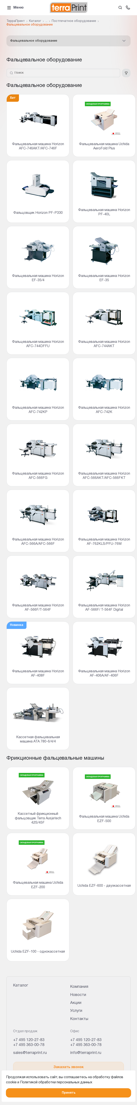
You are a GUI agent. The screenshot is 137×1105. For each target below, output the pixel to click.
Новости (78, 995)
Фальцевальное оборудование (68, 40)
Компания (79, 987)
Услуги (76, 1011)
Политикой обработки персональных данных (56, 1082)
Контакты (79, 1019)
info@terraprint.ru (85, 1053)
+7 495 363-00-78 (28, 1045)
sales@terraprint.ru (30, 1053)
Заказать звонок (68, 1067)
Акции (75, 1003)
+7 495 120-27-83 (28, 1040)
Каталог (20, 985)
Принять (68, 1092)
